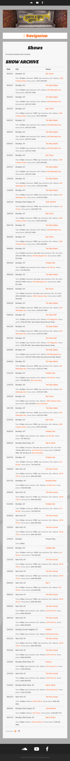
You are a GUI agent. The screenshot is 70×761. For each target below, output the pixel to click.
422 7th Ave (37, 713)
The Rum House (52, 469)
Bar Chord (49, 74)
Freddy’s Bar (50, 263)
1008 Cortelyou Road (40, 296)
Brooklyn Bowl (51, 481)
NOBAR (49, 630)
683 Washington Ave (54, 90)
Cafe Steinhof (51, 202)
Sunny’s (49, 662)
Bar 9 (48, 583)
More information (36, 380)
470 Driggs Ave (52, 319)
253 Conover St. (51, 666)
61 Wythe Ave (51, 485)
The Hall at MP (51, 315)
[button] (35, 36)
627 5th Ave (51, 267)
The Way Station (52, 85)
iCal (19, 731)
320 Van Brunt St (37, 450)
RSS (15, 731)
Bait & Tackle (50, 443)
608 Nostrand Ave (52, 634)
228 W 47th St (51, 611)
